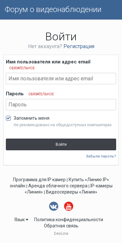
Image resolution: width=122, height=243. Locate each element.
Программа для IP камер (39, 179)
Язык (21, 219)
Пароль (30, 94)
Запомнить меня (31, 118)
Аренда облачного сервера (58, 185)
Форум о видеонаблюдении (53, 9)
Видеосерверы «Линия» (71, 192)
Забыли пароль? (101, 156)
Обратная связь (61, 225)
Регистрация (78, 46)
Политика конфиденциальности (68, 219)
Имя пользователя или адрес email (48, 64)
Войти (61, 144)
